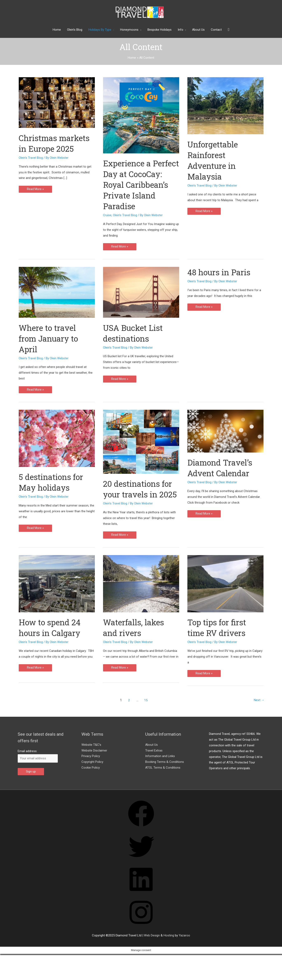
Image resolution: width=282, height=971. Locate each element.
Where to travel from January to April (50, 338)
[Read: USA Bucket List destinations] (141, 292)
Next (259, 711)
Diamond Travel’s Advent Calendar (221, 468)
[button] (228, 30)
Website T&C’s (91, 755)
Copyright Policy (92, 773)
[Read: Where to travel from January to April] (57, 292)
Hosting (169, 947)
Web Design (152, 947)
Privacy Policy (90, 767)
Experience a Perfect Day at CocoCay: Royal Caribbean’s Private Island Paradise (140, 184)
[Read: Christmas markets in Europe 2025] (57, 102)
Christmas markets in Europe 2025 (56, 143)
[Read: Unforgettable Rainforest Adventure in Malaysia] (225, 105)
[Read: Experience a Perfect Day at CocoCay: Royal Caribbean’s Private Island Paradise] (141, 115)
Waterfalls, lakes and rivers (135, 638)
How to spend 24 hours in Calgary (51, 638)
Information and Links (160, 767)
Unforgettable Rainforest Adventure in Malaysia (213, 160)
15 (146, 711)
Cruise (107, 215)
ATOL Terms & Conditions (162, 779)
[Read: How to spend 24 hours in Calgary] (57, 594)
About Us (151, 755)
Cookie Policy (90, 779)
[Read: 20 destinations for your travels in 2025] (141, 441)
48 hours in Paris (220, 272)
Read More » (35, 190)
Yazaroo (184, 947)
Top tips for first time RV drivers (218, 638)
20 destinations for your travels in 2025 (139, 494)
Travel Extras (153, 761)
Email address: (27, 762)
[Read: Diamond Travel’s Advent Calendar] (225, 431)
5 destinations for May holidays (52, 482)
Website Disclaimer (94, 761)
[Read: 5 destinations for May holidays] (57, 438)
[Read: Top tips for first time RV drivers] (225, 594)
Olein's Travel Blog (31, 158)
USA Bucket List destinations (134, 333)
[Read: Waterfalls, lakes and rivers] (141, 594)
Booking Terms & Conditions (164, 773)
